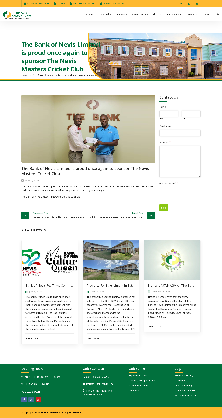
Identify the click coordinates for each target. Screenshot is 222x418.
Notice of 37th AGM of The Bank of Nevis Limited (184, 285)
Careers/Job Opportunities (142, 380)
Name (163, 106)
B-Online (61, 3)
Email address (167, 126)
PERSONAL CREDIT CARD (84, 3)
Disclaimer (180, 380)
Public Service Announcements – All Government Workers (118, 215)
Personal (104, 14)
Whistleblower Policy (185, 395)
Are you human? (168, 182)
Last (183, 118)
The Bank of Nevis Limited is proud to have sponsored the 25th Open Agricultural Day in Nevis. (60, 215)
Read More (32, 338)
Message (165, 141)
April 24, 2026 (97, 291)
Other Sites (134, 390)
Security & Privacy (184, 375)
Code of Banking (183, 385)
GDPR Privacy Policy (185, 390)
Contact (206, 14)
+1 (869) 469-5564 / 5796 (38, 3)
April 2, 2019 (32, 180)
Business (120, 14)
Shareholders (174, 14)
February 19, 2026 (161, 291)
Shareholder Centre (138, 385)
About (156, 14)
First (161, 118)
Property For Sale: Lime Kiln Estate (112, 285)
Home (89, 14)
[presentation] (183, 193)
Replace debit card (138, 375)
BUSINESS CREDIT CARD (115, 3)
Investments (139, 14)
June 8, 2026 (35, 291)
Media (191, 14)
